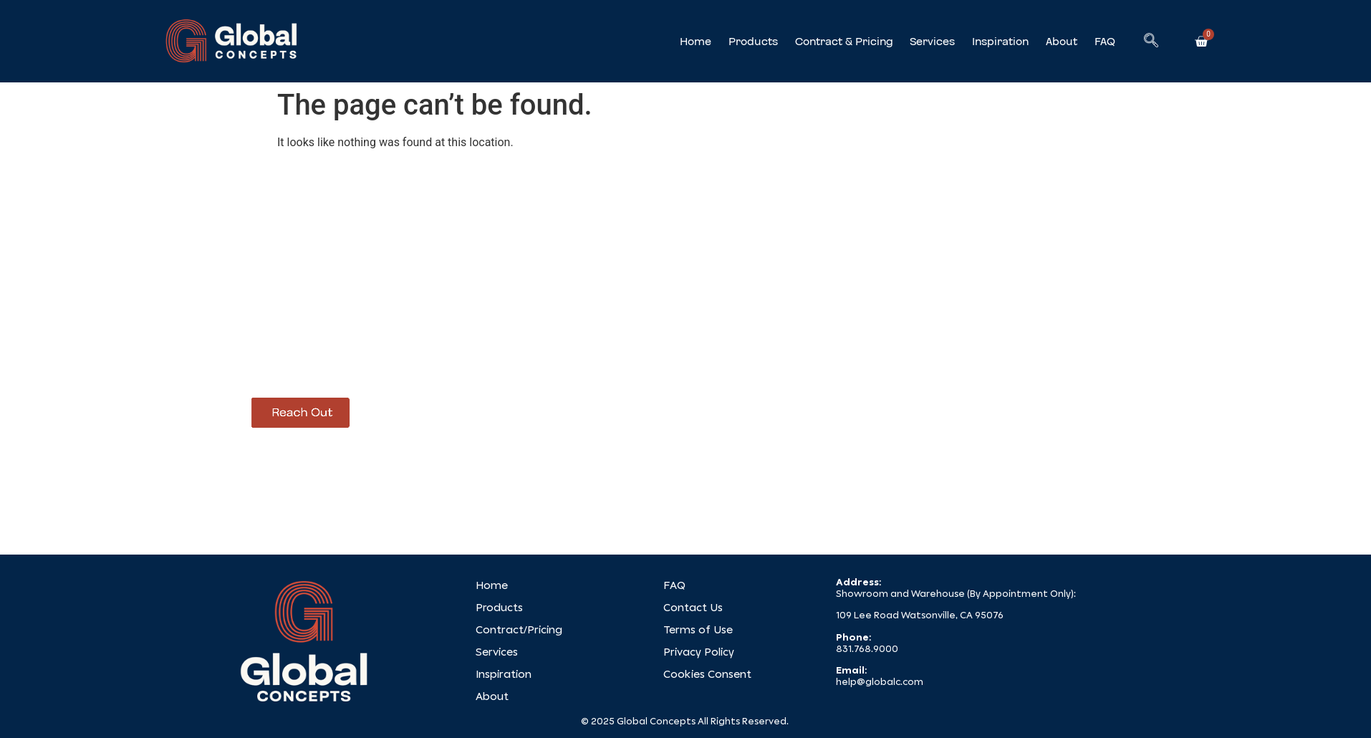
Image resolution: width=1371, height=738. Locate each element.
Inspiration (1000, 41)
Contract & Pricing (844, 41)
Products (753, 41)
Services (932, 41)
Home (695, 41)
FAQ (1105, 41)
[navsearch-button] (1151, 41)
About (1061, 41)
